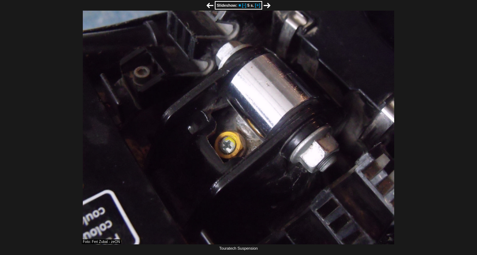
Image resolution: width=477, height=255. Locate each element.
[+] (257, 5)
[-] (244, 5)
